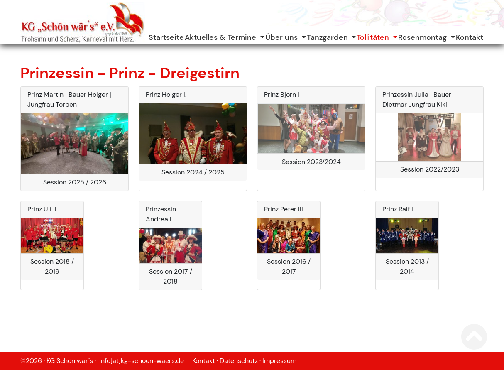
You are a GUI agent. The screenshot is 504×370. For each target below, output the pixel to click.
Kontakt (469, 37)
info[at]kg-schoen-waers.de (145, 360)
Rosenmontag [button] (423, 37)
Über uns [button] (282, 37)
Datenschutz (239, 360)
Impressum (279, 360)
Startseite (166, 37)
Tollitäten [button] (374, 37)
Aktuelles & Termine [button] (221, 37)
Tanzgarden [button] (328, 37)
